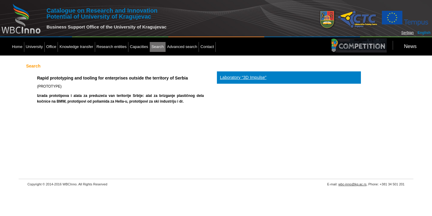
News (410, 46)
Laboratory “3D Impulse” (243, 77)
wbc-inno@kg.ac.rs (352, 184)
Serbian (407, 33)
